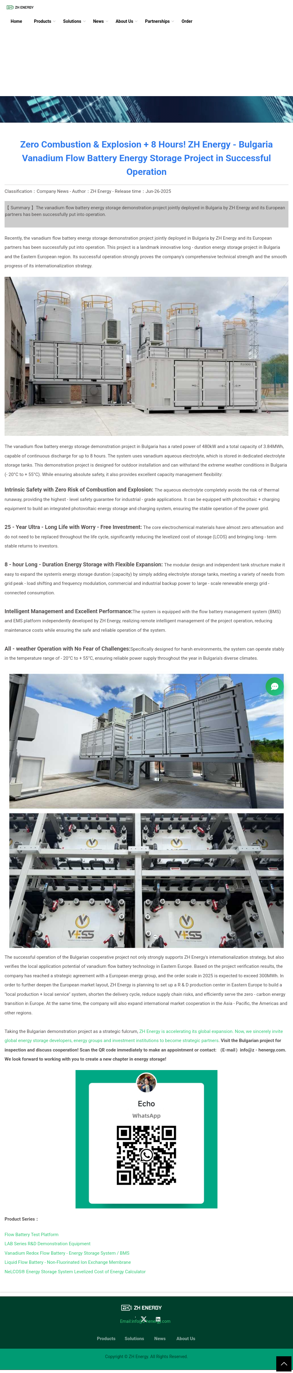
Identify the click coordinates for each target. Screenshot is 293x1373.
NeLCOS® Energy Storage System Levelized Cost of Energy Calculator (75, 1271)
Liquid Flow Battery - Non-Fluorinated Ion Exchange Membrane (68, 1262)
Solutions (72, 21)
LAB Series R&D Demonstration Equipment (47, 1243)
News (98, 21)
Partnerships (157, 21)
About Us (124, 21)
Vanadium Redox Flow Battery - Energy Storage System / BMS (67, 1253)
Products (42, 21)
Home (16, 21)
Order (187, 21)
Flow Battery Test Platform (31, 1234)
